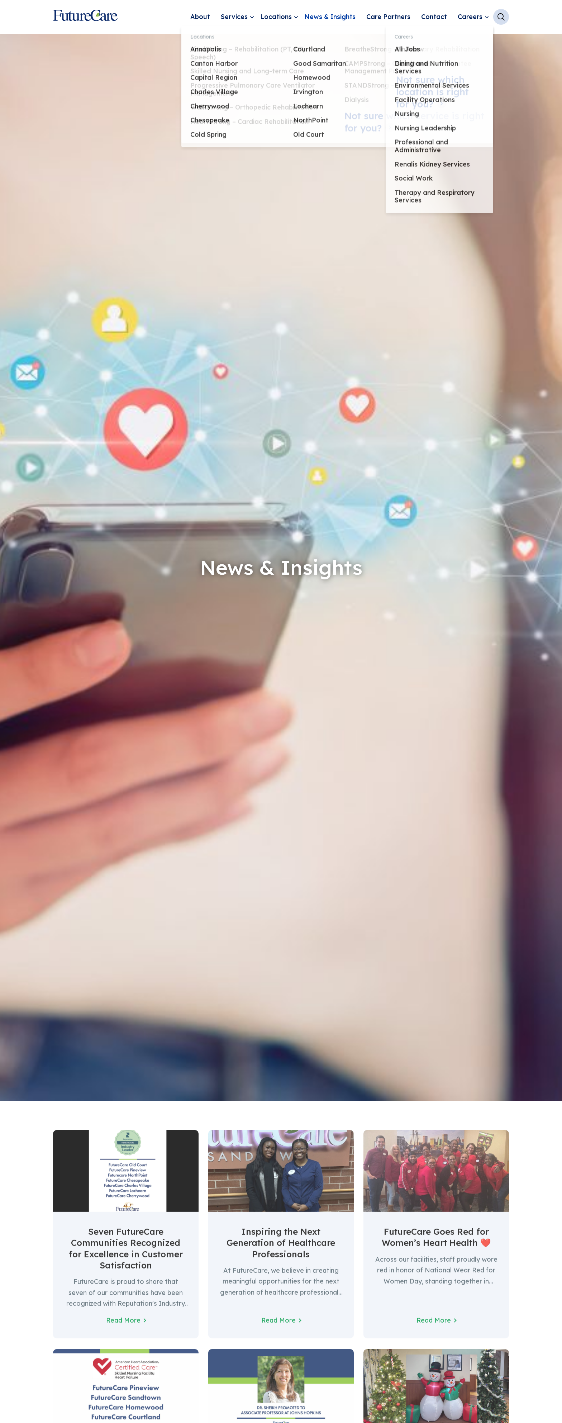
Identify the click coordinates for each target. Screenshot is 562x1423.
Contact (434, 17)
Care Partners (388, 17)
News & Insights (330, 17)
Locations (276, 17)
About (200, 17)
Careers (470, 17)
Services (234, 17)
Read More (123, 1328)
